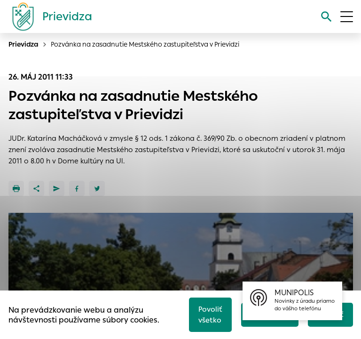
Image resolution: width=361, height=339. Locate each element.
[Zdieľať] (36, 188)
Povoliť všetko (210, 314)
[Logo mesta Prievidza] (48, 16)
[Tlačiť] (16, 188)
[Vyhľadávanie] (326, 16)
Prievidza (23, 44)
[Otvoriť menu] (346, 16)
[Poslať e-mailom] (56, 188)
